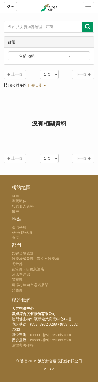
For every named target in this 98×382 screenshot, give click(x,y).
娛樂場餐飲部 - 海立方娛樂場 (35, 259)
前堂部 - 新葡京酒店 (28, 269)
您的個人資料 (23, 206)
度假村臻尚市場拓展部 (30, 285)
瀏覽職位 (19, 201)
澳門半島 (19, 227)
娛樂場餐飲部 (23, 253)
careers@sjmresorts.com (50, 335)
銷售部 (17, 290)
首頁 (15, 195)
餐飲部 (17, 264)
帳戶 (15, 211)
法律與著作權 (23, 345)
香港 (15, 238)
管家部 (17, 280)
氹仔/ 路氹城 (22, 232)
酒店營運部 (21, 274)
